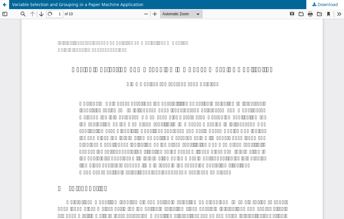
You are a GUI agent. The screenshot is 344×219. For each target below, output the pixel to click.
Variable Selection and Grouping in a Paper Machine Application (77, 4)
